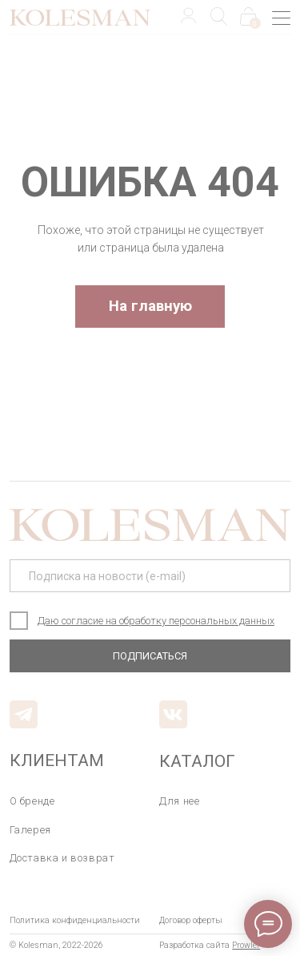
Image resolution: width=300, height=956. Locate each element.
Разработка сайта (209, 945)
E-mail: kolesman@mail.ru (64, 655)
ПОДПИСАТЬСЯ (150, 656)
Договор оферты (190, 920)
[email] (150, 575)
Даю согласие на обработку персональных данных (156, 621)
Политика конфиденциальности (75, 920)
